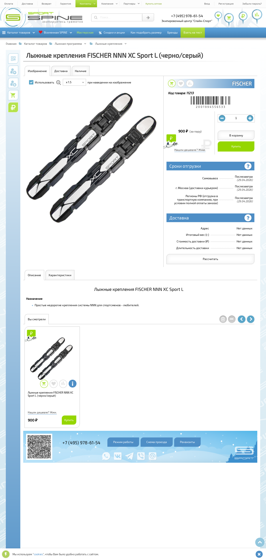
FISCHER (241, 83)
